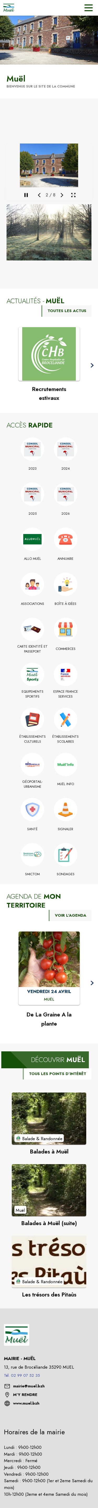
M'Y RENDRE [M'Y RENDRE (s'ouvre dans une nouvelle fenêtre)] (25, 1395)
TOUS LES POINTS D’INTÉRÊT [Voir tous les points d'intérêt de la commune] (57, 1074)
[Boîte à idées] (65, 603)
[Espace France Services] (65, 694)
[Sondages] (65, 874)
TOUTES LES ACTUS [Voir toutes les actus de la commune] (67, 311)
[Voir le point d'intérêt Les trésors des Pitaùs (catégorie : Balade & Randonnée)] (49, 1262)
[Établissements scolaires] (65, 739)
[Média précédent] (39, 195)
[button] (49, 232)
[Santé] (32, 829)
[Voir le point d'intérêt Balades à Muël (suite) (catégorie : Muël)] (49, 1190)
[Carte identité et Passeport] (32, 649)
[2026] (65, 513)
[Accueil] (9, 8)
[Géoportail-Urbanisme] (32, 784)
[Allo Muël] (32, 558)
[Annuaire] (65, 558)
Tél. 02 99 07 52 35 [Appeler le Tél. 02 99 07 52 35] (22, 1375)
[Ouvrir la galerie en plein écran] (73, 195)
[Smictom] (32, 874)
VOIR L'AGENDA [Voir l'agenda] (70, 915)
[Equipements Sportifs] (32, 694)
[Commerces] (65, 649)
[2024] (65, 468)
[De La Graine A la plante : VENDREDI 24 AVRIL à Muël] (49, 999)
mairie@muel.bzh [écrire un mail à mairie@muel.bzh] (29, 1386)
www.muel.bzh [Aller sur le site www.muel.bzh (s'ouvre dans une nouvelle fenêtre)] (26, 1403)
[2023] (32, 468)
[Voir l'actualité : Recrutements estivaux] (49, 354)
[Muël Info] (65, 784)
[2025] (32, 513)
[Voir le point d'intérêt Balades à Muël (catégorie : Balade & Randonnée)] (49, 1119)
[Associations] (32, 603)
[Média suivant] (62, 195)
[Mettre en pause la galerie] (26, 195)
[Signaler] (65, 829)
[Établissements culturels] (32, 739)
